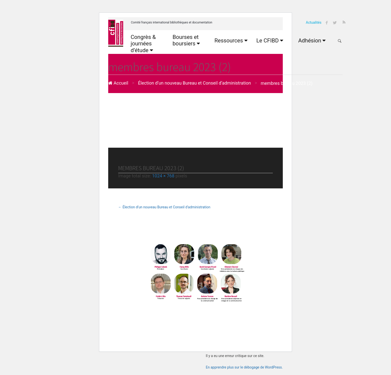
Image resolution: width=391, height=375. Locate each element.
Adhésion (312, 40)
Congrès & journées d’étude (143, 43)
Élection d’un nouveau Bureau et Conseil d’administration (194, 83)
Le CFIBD (269, 40)
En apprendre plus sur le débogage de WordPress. (244, 367)
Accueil (118, 83)
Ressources (231, 40)
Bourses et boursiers (186, 40)
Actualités (313, 22)
